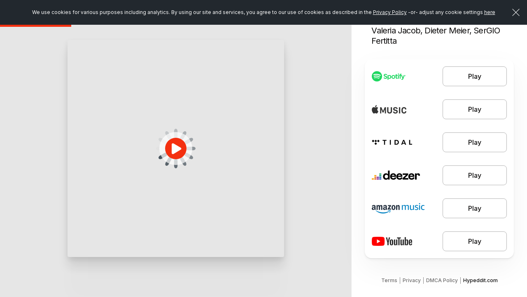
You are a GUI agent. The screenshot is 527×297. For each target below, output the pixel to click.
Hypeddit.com (480, 280)
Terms (389, 280)
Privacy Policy (390, 12)
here (489, 12)
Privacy (412, 280)
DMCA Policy (442, 280)
